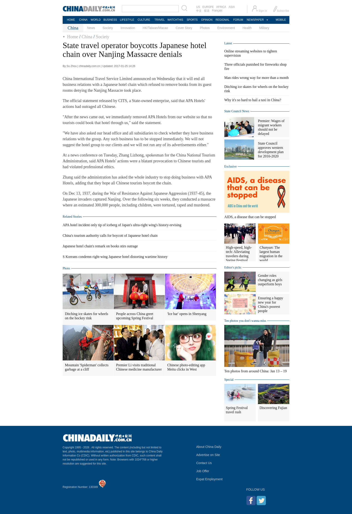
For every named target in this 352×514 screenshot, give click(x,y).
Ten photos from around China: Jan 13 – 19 (255, 371)
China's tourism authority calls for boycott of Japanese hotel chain (110, 235)
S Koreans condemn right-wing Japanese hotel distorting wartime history (115, 257)
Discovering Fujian (273, 408)
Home (72, 36)
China (86, 36)
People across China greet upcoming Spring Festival (134, 316)
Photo (66, 268)
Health (246, 28)
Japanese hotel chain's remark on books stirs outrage (100, 246)
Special (228, 379)
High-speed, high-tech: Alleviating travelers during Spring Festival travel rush (239, 256)
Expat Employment (209, 479)
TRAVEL (159, 19)
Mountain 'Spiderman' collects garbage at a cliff (86, 367)
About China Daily (208, 447)
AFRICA (221, 7)
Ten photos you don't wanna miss (245, 320)
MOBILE (281, 19)
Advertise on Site (208, 455)
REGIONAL (222, 19)
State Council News (236, 111)
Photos (205, 28)
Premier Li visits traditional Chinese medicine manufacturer (139, 367)
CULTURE (144, 19)
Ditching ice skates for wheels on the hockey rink (86, 316)
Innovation (128, 28)
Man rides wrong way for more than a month (256, 78)
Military (264, 28)
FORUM (238, 19)
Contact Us (204, 463)
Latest (228, 43)
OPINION (207, 19)
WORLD (96, 19)
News (91, 28)
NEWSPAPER (255, 19)
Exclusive (230, 166)
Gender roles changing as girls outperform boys (270, 280)
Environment (226, 28)
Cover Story (184, 28)
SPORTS (192, 19)
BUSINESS (110, 19)
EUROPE (208, 7)
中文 (199, 10)
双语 (206, 10)
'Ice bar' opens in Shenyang (187, 314)
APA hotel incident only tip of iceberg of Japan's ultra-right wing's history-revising (122, 225)
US (198, 7)
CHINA (83, 19)
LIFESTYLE (127, 19)
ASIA (232, 7)
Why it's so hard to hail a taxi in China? (252, 100)
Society (108, 28)
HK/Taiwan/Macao (155, 28)
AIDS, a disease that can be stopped (250, 217)
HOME (71, 19)
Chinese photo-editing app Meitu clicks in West (186, 367)
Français (217, 10)
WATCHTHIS (175, 19)
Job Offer (202, 471)
